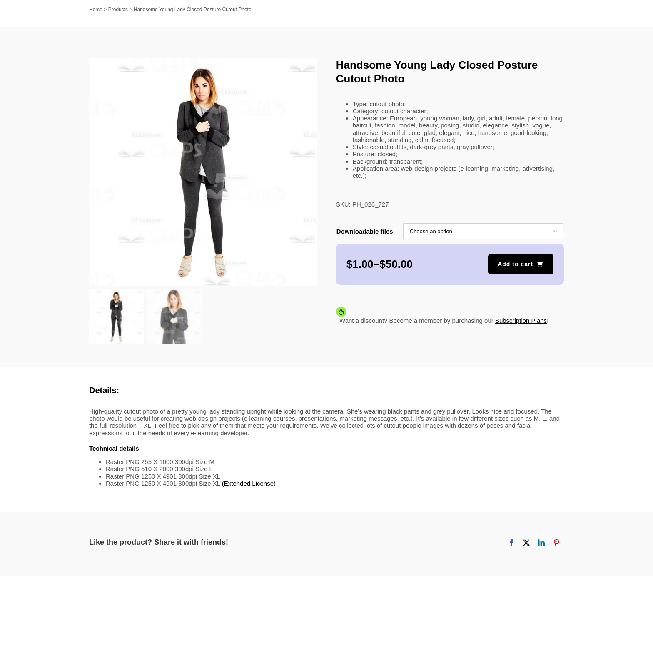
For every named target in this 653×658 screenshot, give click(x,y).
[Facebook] (511, 543)
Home (95, 9)
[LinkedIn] (541, 543)
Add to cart (515, 264)
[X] (526, 543)
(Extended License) (249, 484)
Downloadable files (364, 231)
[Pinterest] (556, 543)
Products (118, 9)
